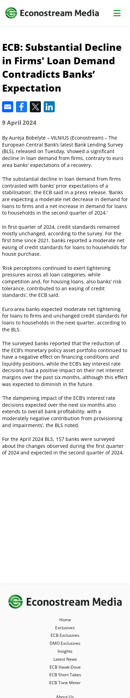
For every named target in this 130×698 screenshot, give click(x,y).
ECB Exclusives (65, 635)
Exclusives (65, 628)
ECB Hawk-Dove (65, 667)
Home (65, 620)
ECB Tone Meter (65, 683)
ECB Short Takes (65, 675)
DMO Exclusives (65, 643)
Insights (65, 651)
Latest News (65, 659)
